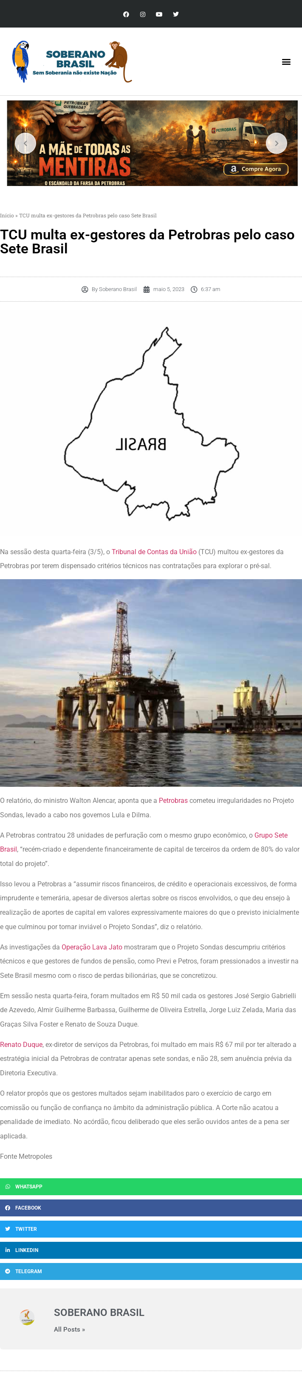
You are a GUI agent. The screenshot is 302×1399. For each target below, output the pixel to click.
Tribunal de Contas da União (154, 552)
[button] (286, 62)
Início (7, 215)
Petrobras (173, 801)
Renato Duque (21, 1045)
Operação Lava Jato (92, 947)
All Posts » (69, 1330)
